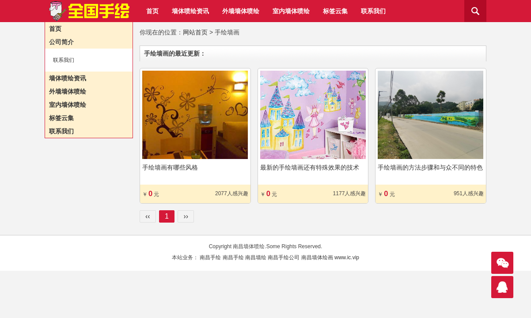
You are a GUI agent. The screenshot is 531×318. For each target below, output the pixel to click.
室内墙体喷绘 (291, 11)
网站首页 (195, 32)
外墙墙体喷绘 (240, 11)
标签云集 (335, 11)
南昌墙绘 (255, 257)
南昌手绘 (210, 257)
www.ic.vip (346, 257)
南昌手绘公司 (284, 257)
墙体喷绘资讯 (190, 11)
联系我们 (373, 11)
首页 (152, 11)
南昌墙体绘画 (317, 257)
